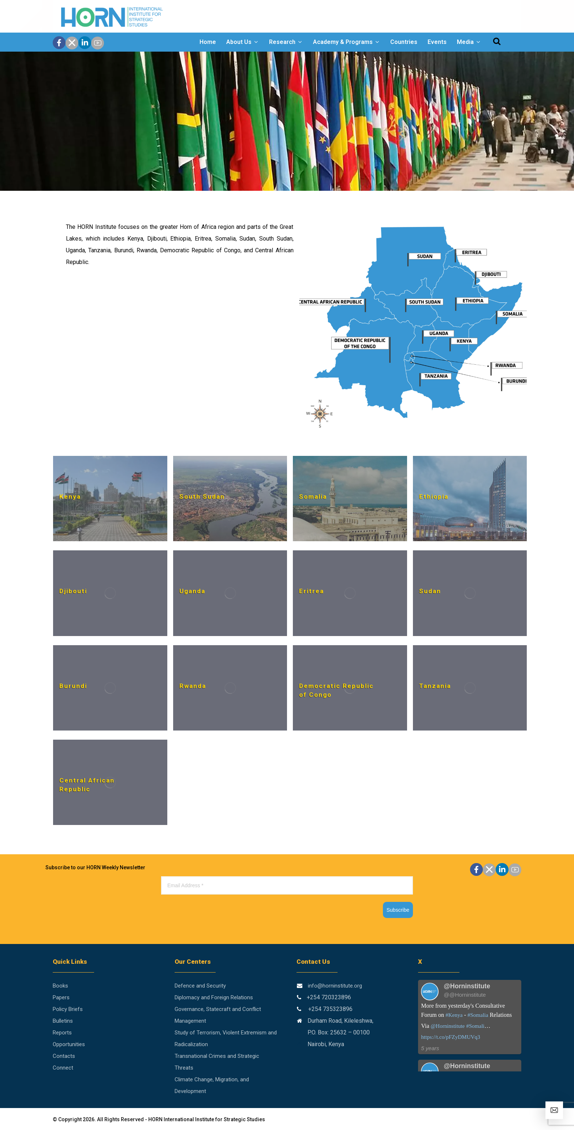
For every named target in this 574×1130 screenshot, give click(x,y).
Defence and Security (200, 985)
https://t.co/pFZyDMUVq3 (450, 1037)
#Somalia (477, 1015)
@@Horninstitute (465, 995)
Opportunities (69, 1044)
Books (60, 985)
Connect (63, 1067)
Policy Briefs (68, 1009)
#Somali (475, 1026)
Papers (61, 997)
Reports (62, 1032)
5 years (430, 1048)
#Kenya (454, 1015)
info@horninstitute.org (335, 985)
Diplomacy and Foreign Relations (214, 997)
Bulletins (63, 1021)
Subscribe (398, 910)
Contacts (64, 1056)
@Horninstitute (447, 1026)
